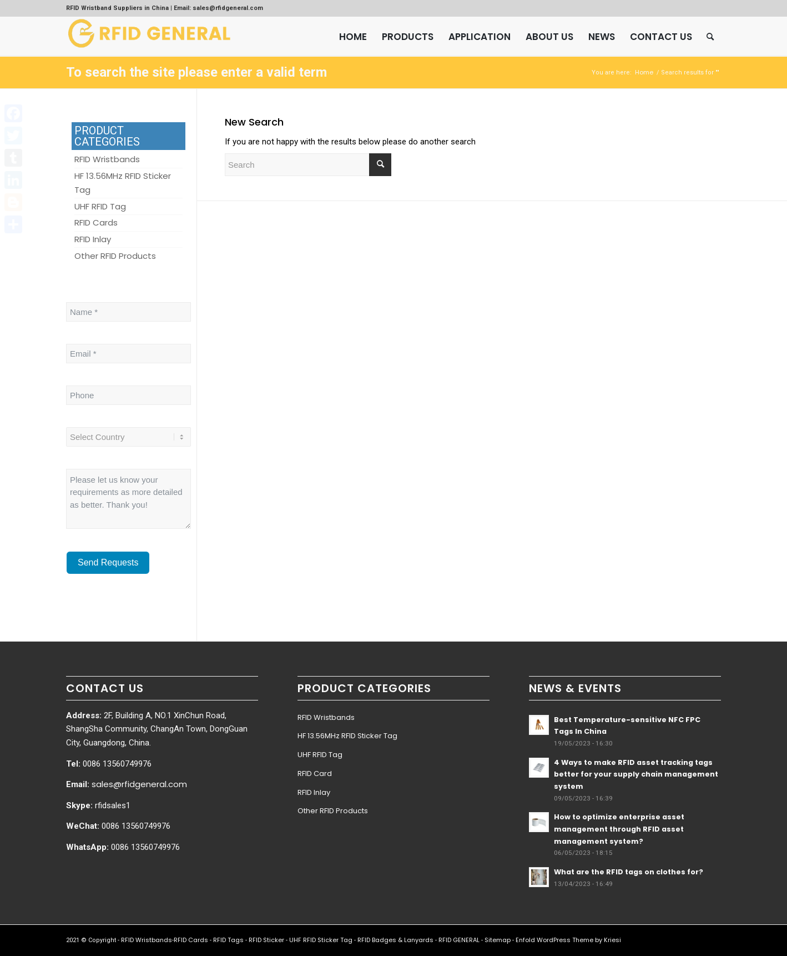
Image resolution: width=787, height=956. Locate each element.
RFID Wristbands (326, 717)
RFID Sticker (266, 939)
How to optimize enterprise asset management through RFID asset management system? (619, 828)
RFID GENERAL (459, 939)
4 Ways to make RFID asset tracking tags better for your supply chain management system (636, 774)
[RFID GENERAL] (149, 36)
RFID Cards (191, 939)
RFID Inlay (313, 792)
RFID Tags (228, 939)
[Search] (710, 36)
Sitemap (498, 939)
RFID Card (314, 773)
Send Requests (108, 562)
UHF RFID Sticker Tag (320, 939)
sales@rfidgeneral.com (139, 784)
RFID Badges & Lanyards (395, 939)
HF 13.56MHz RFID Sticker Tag (347, 735)
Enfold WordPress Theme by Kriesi (568, 939)
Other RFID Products (332, 810)
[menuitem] (353, 36)
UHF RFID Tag (319, 754)
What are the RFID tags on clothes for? (628, 872)
